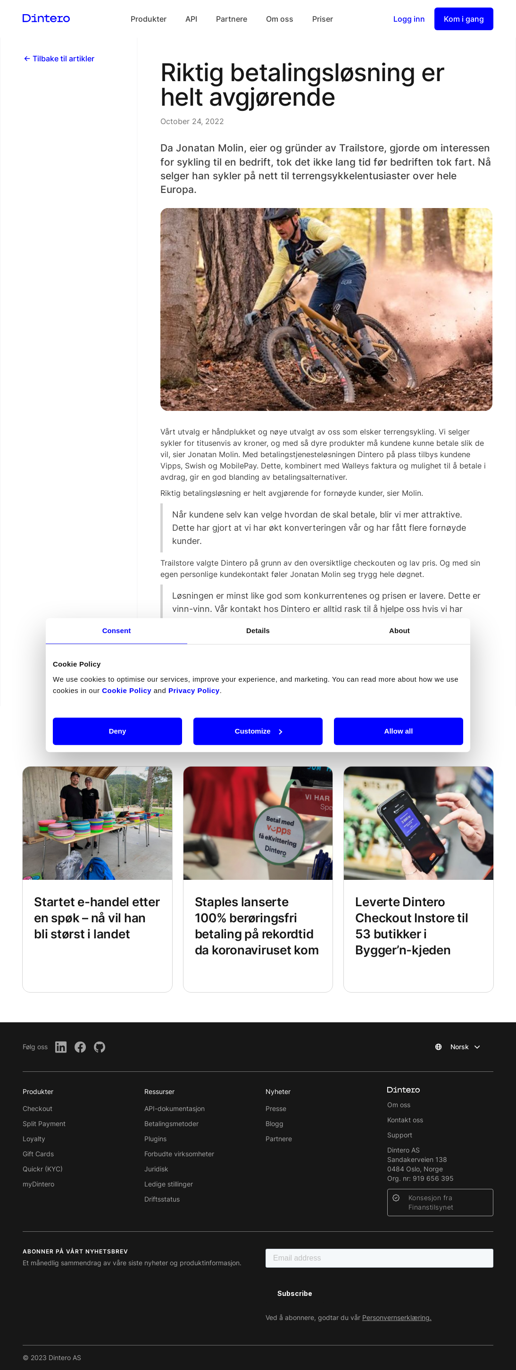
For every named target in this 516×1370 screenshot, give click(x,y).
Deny (117, 731)
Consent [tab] (116, 631)
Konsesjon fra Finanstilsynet (431, 1202)
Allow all (398, 731)
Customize (258, 731)
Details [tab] (258, 631)
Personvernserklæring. (397, 1317)
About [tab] (399, 631)
